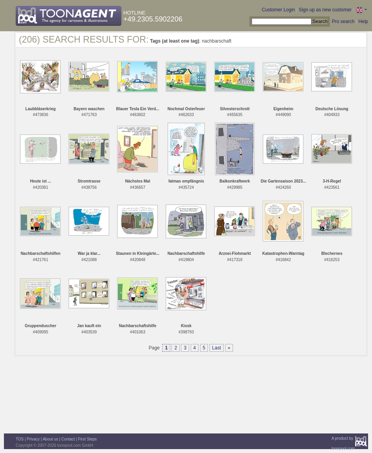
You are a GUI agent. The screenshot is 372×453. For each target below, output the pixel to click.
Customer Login (278, 10)
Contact (68, 439)
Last (216, 348)
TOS (19, 439)
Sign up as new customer (325, 10)
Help (363, 21)
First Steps (87, 439)
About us (50, 439)
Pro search (343, 21)
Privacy (33, 439)
